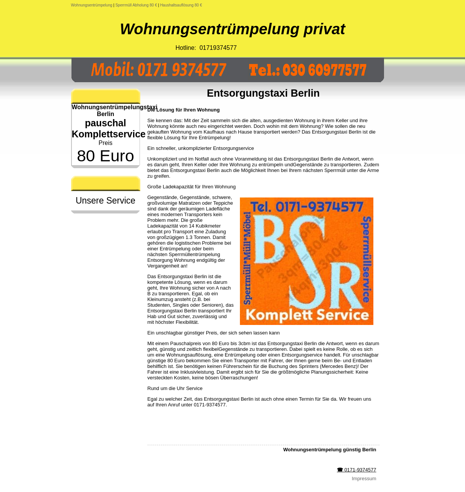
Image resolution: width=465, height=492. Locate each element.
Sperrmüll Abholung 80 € (136, 5)
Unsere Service (105, 200)
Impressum (364, 478)
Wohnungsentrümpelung (92, 5)
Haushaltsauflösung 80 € (181, 5)
